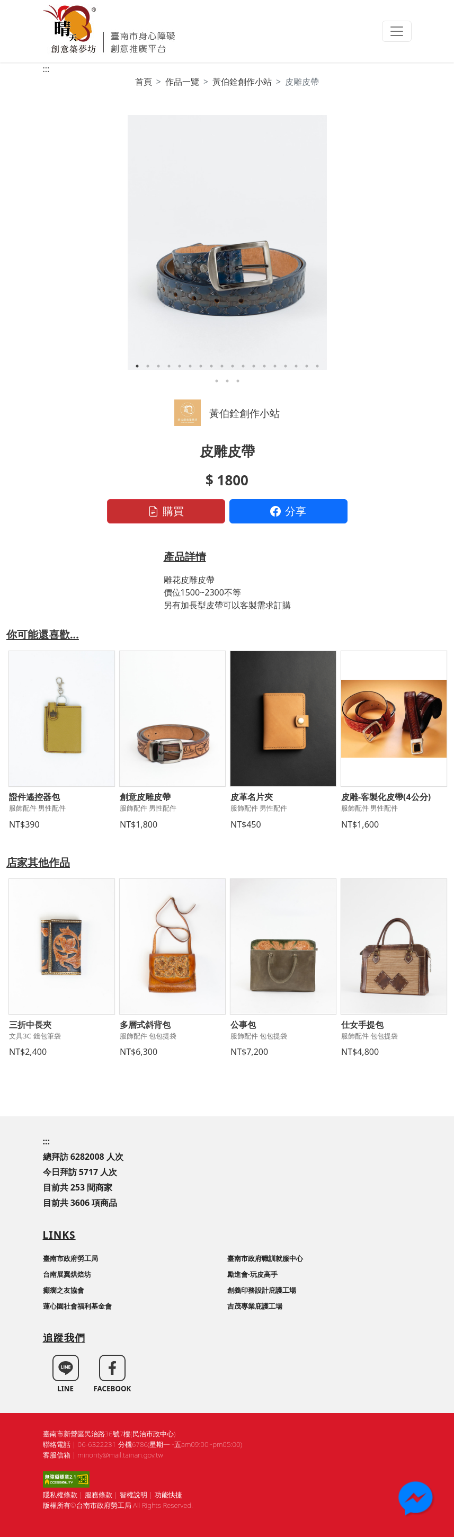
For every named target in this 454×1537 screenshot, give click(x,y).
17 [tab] (306, 366)
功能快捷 (168, 1494)
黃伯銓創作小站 (242, 81)
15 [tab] (285, 366)
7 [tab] (200, 366)
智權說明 (133, 1494)
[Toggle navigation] (397, 31)
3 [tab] (158, 366)
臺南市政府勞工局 (70, 1258)
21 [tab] (238, 381)
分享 (288, 511)
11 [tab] (243, 366)
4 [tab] (169, 366)
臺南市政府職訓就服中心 (265, 1258)
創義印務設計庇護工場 (261, 1290)
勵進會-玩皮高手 (252, 1274)
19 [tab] (216, 381)
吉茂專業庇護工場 (254, 1306)
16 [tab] (296, 366)
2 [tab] (148, 366)
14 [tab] (275, 366)
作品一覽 (182, 81)
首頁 (143, 81)
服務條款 (98, 1494)
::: (46, 69)
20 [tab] (227, 381)
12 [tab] (253, 366)
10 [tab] (232, 366)
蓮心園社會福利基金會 (77, 1306)
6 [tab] (190, 366)
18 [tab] (317, 366)
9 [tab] (222, 366)
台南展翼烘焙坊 (67, 1274)
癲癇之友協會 (63, 1290)
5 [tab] (179, 366)
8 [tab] (211, 366)
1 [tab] (137, 366)
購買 (166, 511)
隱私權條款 (60, 1494)
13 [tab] (264, 366)
